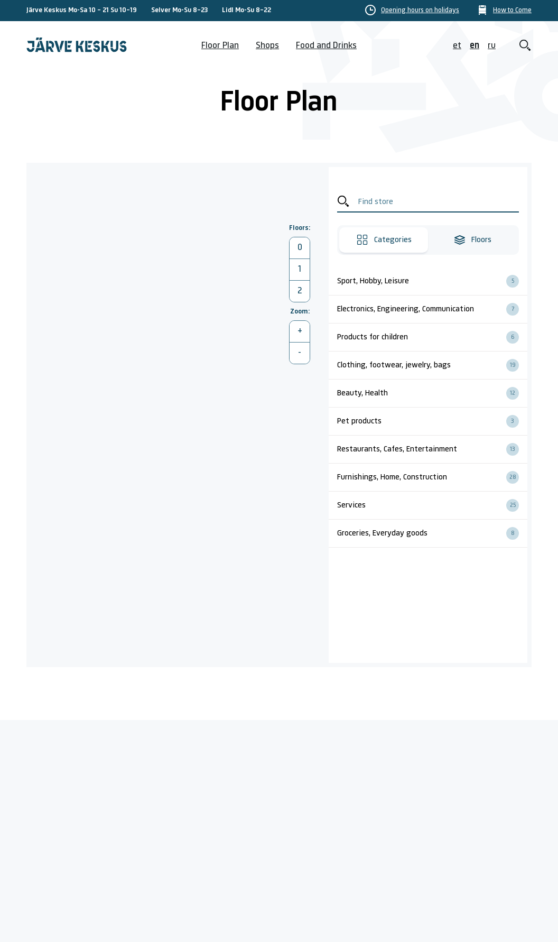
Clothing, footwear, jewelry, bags (432, 365)
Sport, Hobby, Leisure (432, 281)
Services (432, 505)
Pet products (432, 421)
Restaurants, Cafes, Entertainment (432, 449)
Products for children (432, 337)
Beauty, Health (432, 393)
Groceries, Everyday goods (432, 533)
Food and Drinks (326, 46)
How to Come (512, 10)
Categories (384, 240)
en (474, 46)
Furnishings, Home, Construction (432, 477)
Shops (267, 46)
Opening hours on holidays (420, 10)
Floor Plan (220, 46)
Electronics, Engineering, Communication (432, 309)
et (457, 46)
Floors (472, 240)
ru (492, 46)
